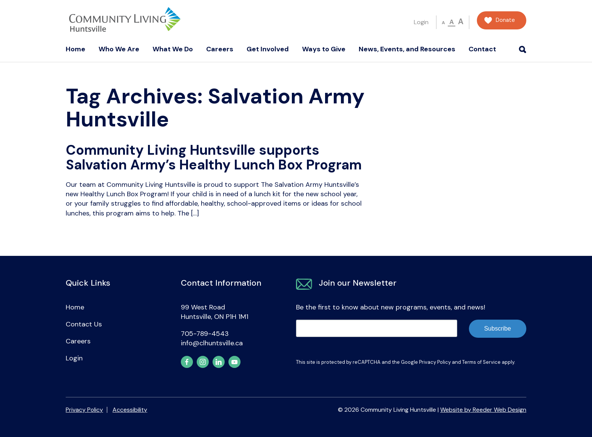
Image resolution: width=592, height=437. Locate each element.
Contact (482, 49)
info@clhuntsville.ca (212, 343)
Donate (505, 20)
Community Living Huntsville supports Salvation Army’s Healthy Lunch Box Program (214, 157)
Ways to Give (323, 49)
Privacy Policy (435, 362)
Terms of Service (481, 362)
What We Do (173, 49)
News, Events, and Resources (407, 49)
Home (75, 49)
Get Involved (268, 49)
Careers (219, 49)
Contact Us (84, 324)
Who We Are (119, 49)
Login (421, 22)
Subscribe (497, 328)
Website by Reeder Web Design (483, 410)
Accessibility (130, 410)
